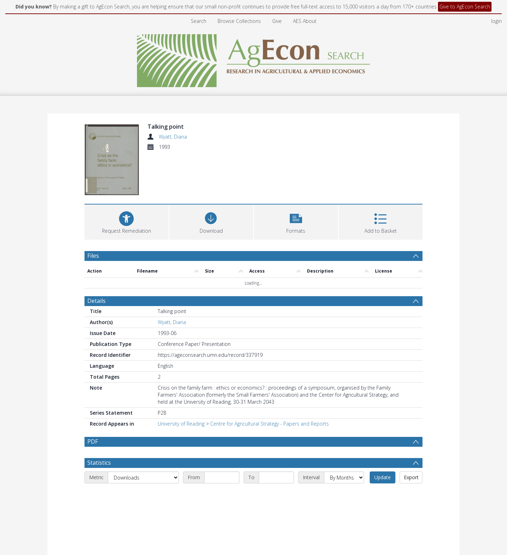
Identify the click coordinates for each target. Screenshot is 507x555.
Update (382, 477)
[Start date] (221, 477)
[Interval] (344, 477)
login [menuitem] (496, 21)
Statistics (99, 462)
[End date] (276, 477)
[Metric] (143, 477)
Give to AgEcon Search (464, 6)
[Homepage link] (253, 58)
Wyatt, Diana (173, 136)
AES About (305, 21)
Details (96, 301)
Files (93, 256)
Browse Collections (239, 21)
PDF (92, 441)
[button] (296, 221)
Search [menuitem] (198, 21)
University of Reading (181, 423)
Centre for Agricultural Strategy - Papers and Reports (269, 423)
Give (277, 21)
